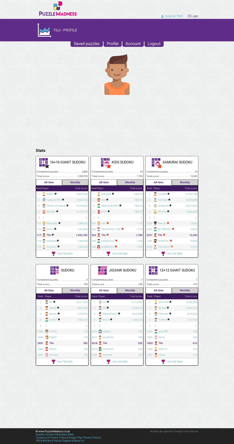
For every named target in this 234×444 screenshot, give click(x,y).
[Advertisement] (117, 121)
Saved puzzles (87, 43)
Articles (47, 440)
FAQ (38, 440)
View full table (62, 254)
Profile (112, 43)
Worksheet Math (64, 434)
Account (133, 43)
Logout (154, 43)
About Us (79, 440)
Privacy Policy (58, 437)
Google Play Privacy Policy (83, 437)
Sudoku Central (44, 434)
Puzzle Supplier (62, 440)
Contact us (42, 437)
